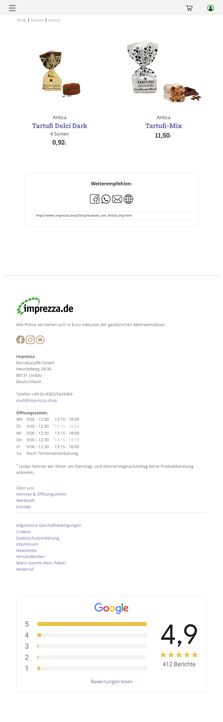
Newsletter (26, 550)
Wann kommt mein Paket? (41, 563)
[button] (12, 7)
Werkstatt (25, 500)
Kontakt (23, 506)
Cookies (23, 531)
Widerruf (25, 569)
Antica (54, 20)
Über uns (25, 488)
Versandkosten (30, 556)
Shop (22, 20)
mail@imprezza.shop (36, 400)
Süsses (37, 20)
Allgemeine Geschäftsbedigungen (48, 525)
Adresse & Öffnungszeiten (41, 494)
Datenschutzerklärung (37, 538)
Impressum (27, 544)
